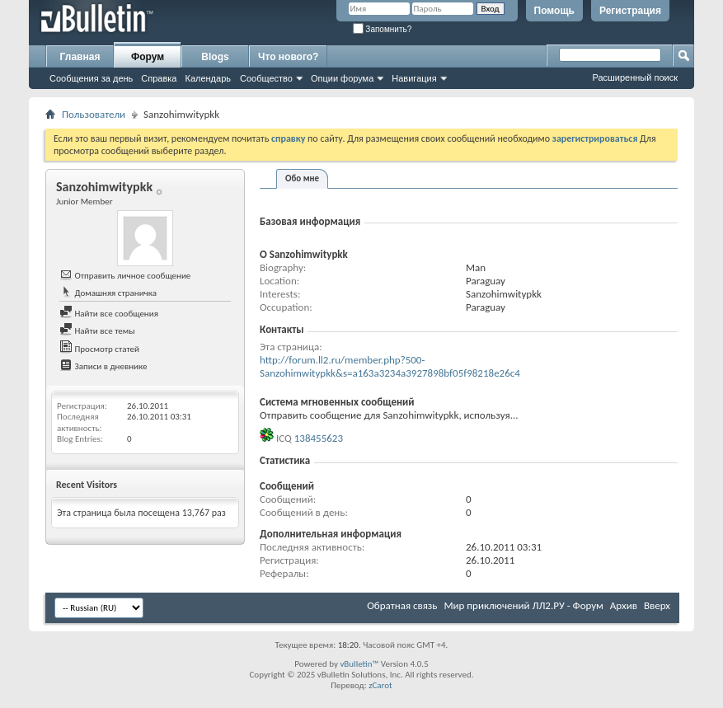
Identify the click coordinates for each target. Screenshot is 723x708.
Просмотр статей (99, 349)
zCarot (380, 685)
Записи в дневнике (103, 366)
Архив (623, 605)
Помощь (554, 10)
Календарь (208, 78)
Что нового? (288, 57)
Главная (80, 57)
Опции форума (342, 78)
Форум (147, 57)
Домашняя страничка (108, 293)
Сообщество (266, 78)
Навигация (414, 78)
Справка (158, 78)
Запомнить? (382, 29)
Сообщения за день (91, 78)
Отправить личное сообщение (124, 275)
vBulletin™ (359, 664)
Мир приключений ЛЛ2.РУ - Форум (523, 605)
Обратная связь (402, 605)
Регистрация (630, 10)
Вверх (657, 605)
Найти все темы (96, 331)
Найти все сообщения (108, 313)
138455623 (318, 438)
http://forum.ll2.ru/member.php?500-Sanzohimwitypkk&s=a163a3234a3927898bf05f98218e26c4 (390, 366)
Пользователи (93, 114)
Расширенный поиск (635, 77)
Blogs (214, 57)
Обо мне (302, 178)
